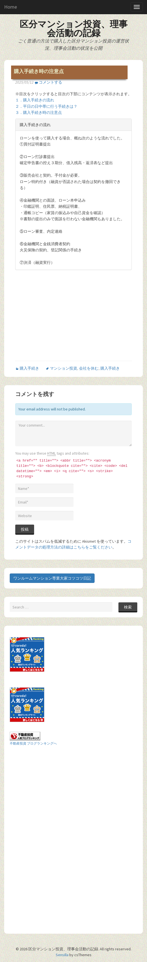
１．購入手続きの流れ (34, 99)
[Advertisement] (61, 320)
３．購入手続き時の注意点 (38, 112)
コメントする (50, 82)
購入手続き (29, 368)
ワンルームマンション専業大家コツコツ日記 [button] (52, 578)
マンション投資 (63, 368)
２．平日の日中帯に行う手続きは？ (46, 106)
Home (10, 7)
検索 (128, 607)
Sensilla (62, 954)
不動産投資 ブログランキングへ (33, 743)
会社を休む (88, 368)
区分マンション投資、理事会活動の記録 (74, 28)
